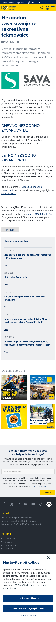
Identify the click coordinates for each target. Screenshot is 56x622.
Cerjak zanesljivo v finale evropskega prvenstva (24, 298)
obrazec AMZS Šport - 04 (39, 214)
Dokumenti (9, 548)
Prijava (48, 492)
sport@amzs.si (8, 193)
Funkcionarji (10, 545)
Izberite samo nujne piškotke (28, 608)
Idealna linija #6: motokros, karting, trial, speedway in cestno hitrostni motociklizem (27, 343)
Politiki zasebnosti (39, 486)
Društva (8, 541)
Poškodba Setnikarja (15, 277)
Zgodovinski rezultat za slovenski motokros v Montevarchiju (27, 256)
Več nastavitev (28, 615)
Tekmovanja (9, 538)
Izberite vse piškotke (28, 598)
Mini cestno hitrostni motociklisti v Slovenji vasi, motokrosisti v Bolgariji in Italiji (27, 320)
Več (6, 265)
